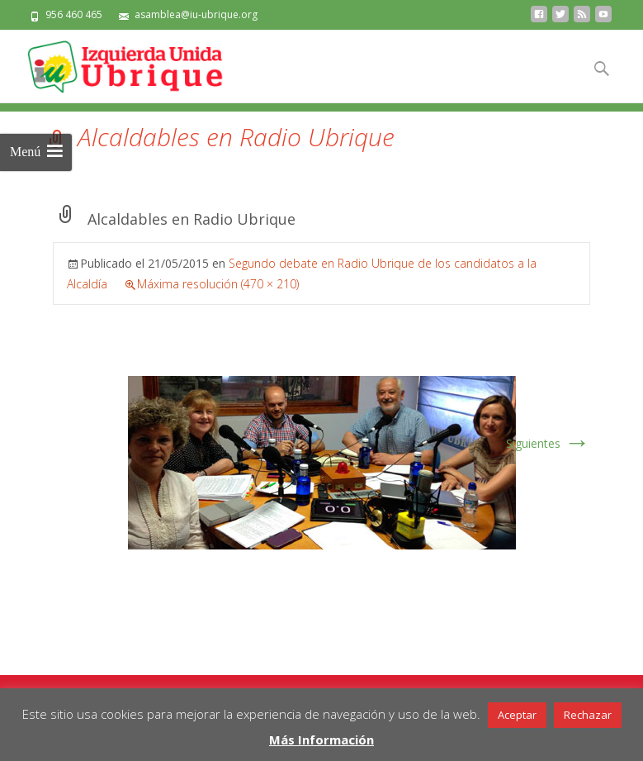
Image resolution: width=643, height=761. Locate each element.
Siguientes (548, 443)
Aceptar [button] (517, 714)
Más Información (321, 739)
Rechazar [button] (588, 714)
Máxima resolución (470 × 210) (218, 284)
